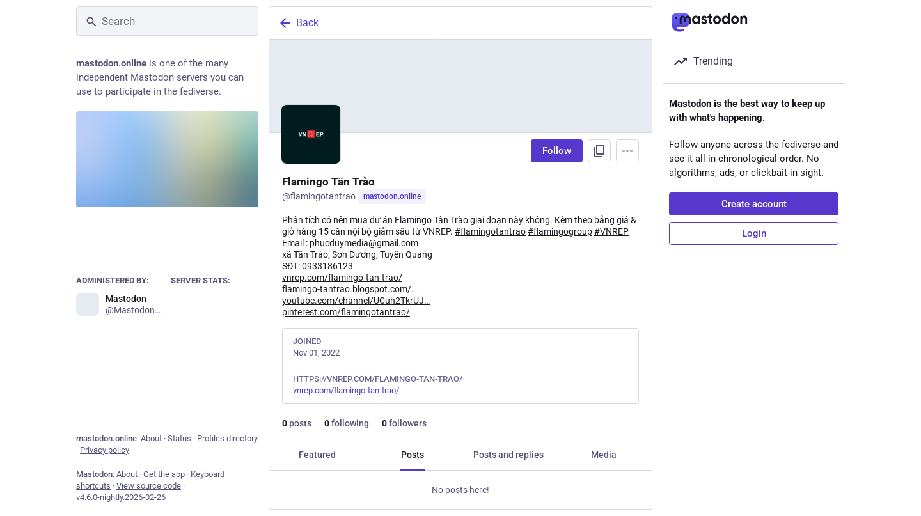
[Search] (167, 21)
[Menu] (627, 150)
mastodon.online (392, 196)
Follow (556, 151)
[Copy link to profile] (599, 150)
